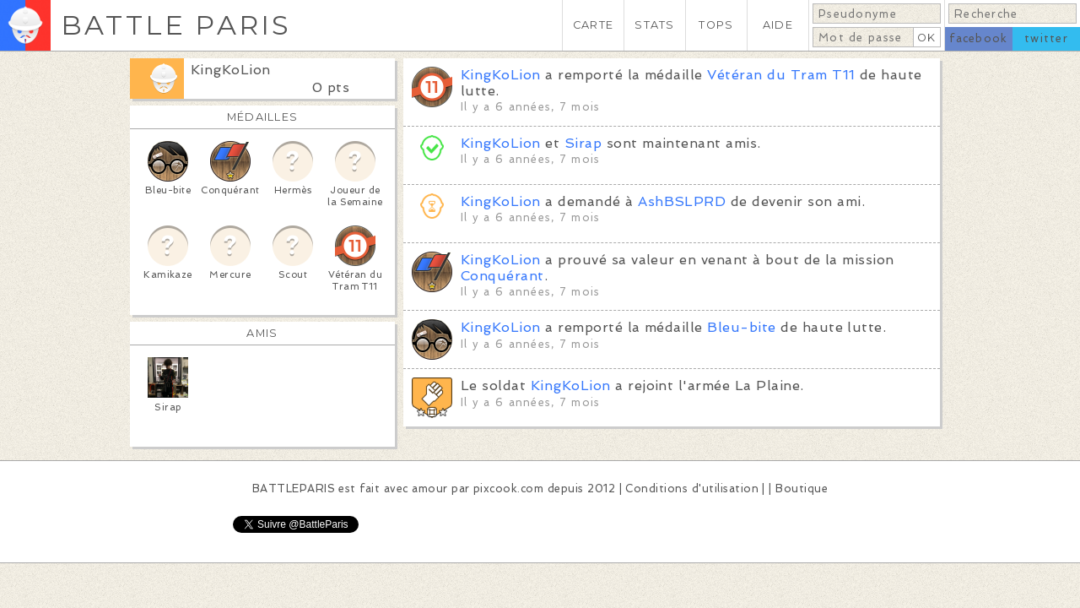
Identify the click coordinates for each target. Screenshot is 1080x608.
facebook (978, 38)
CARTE (593, 25)
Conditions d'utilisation (692, 488)
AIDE (778, 25)
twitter (1046, 38)
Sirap (583, 143)
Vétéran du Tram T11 (781, 75)
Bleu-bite (741, 327)
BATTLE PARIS (176, 24)
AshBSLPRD (682, 201)
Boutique (801, 488)
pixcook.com (508, 488)
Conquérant (502, 276)
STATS (654, 25)
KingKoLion (231, 70)
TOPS (716, 25)
